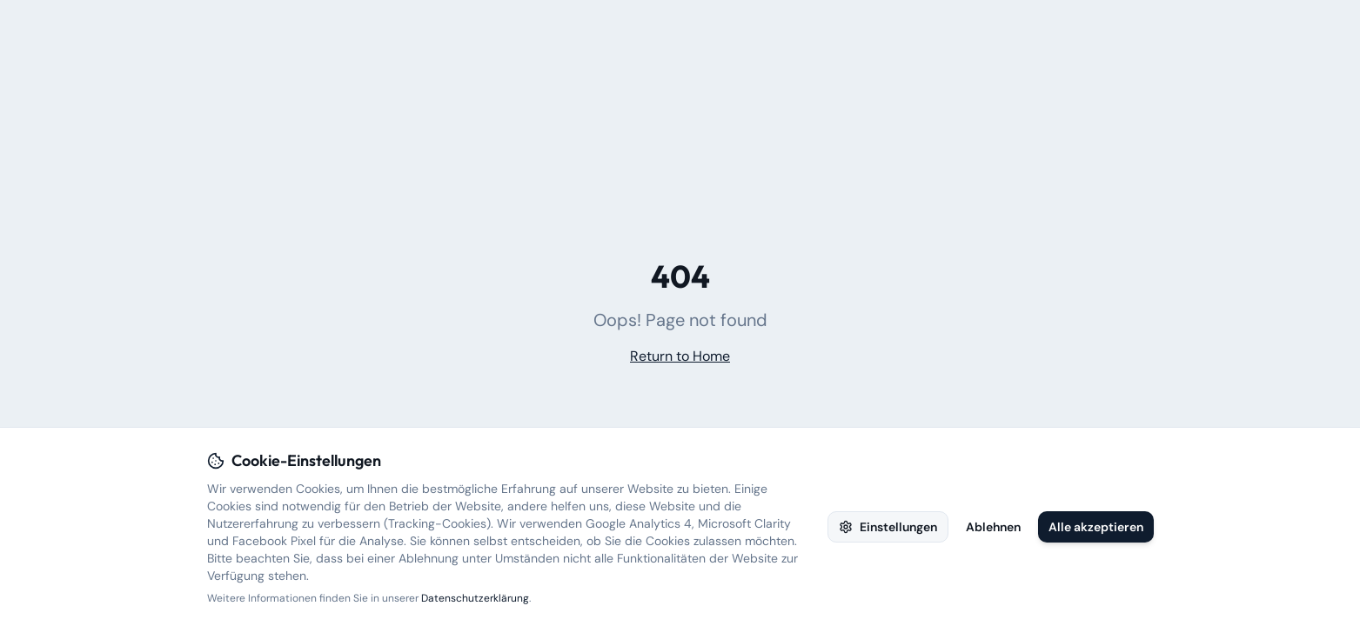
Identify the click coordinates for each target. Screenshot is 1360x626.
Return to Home (680, 356)
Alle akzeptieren (1095, 527)
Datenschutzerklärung (475, 598)
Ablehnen (993, 527)
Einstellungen (888, 527)
